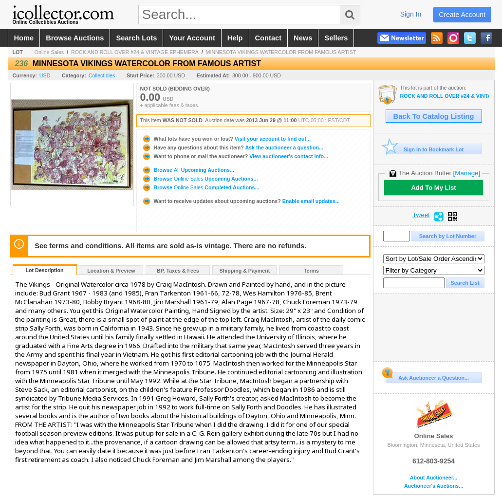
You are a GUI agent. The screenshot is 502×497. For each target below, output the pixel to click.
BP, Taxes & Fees (178, 271)
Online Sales (49, 52)
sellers (336, 38)
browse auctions (75, 38)
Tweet (421, 215)
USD (45, 75)
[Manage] (466, 173)
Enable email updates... (241, 201)
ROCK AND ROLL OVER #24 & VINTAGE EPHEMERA (135, 52)
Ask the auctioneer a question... (232, 147)
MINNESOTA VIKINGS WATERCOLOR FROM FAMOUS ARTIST (281, 52)
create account (462, 14)
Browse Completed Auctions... (201, 187)
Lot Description (44, 270)
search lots (136, 38)
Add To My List (433, 187)
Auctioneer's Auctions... (433, 486)
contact (268, 38)
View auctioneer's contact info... (235, 156)
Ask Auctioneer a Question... (427, 376)
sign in (411, 14)
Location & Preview (111, 271)
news (303, 38)
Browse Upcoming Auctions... (188, 170)
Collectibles (102, 75)
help (235, 38)
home (24, 38)
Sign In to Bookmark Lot (425, 149)
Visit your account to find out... (226, 139)
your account (192, 38)
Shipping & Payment (245, 271)
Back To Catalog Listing (433, 116)
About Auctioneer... (433, 477)
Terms (311, 271)
